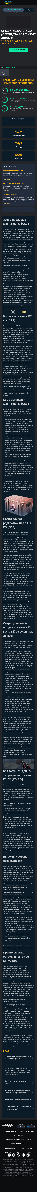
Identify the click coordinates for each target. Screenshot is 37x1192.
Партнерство (27, 1148)
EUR (19, 1126)
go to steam (18, 1155)
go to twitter (13, 1155)
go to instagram (23, 1155)
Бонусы (8, 1152)
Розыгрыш (18, 1135)
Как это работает (10, 1131)
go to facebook (9, 1155)
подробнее (6, 179)
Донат (29, 1152)
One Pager (30, 1131)
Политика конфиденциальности (18, 1140)
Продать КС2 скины (13, 10)
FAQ (21, 1131)
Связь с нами (10, 1148)
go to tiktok (28, 1155)
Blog (19, 1152)
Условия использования (19, 1144)
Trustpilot (11, 16)
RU (29, 1126)
